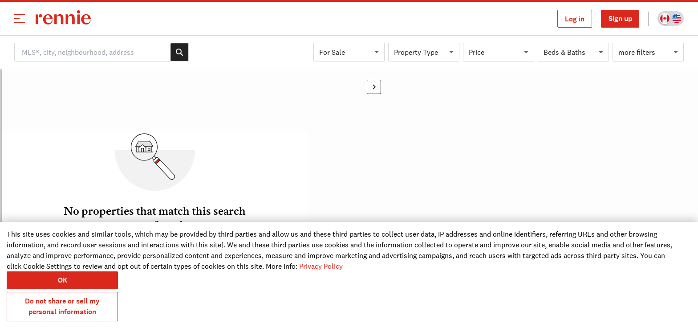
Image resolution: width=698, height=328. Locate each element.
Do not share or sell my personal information (62, 306)
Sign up (620, 18)
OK (62, 280)
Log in (574, 19)
